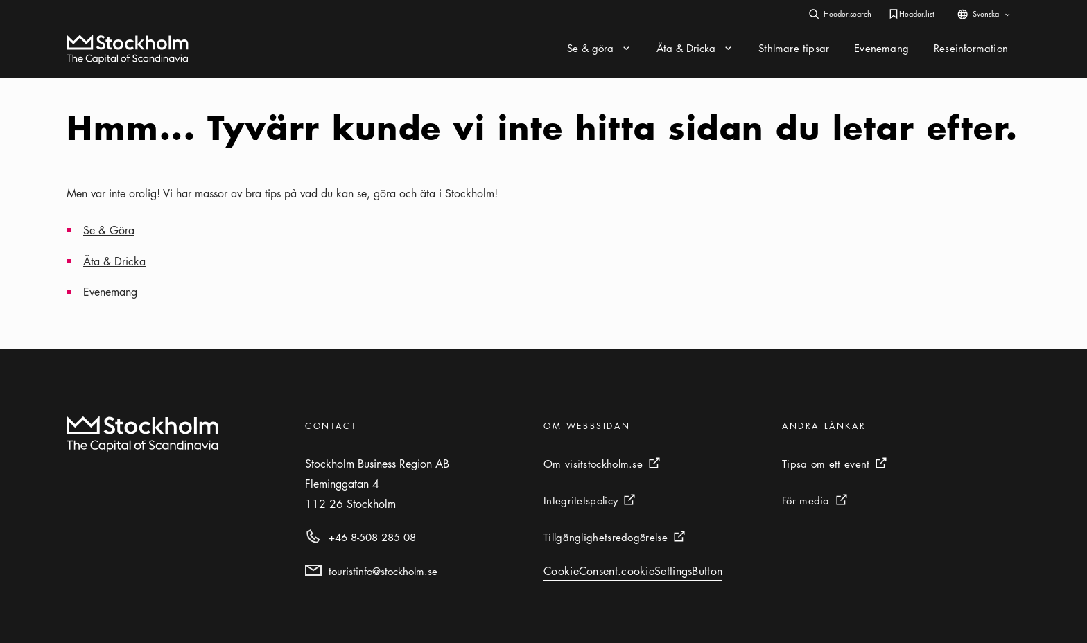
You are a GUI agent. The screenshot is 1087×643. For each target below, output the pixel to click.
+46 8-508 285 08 (372, 537)
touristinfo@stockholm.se (383, 571)
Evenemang (110, 291)
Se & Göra (108, 230)
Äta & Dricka (114, 261)
